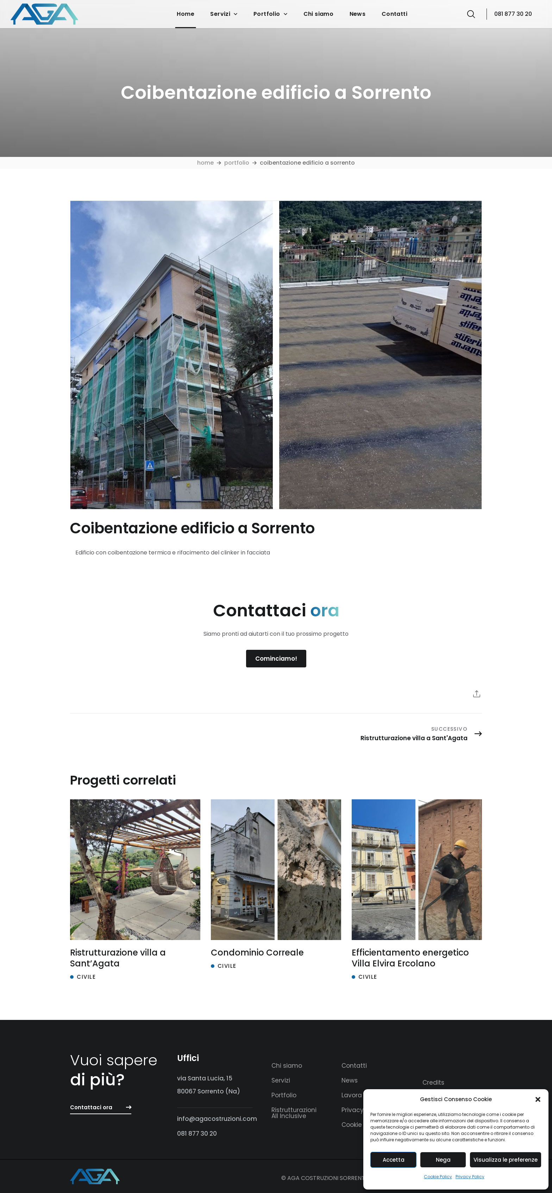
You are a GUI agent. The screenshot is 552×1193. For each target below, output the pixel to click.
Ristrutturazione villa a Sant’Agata (118, 958)
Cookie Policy (438, 1177)
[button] (537, 1099)
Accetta (393, 1159)
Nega (443, 1159)
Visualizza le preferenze (505, 1159)
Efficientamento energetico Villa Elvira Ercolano (410, 958)
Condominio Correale (257, 952)
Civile (86, 977)
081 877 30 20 (513, 14)
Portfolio (236, 163)
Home (205, 163)
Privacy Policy (470, 1177)
